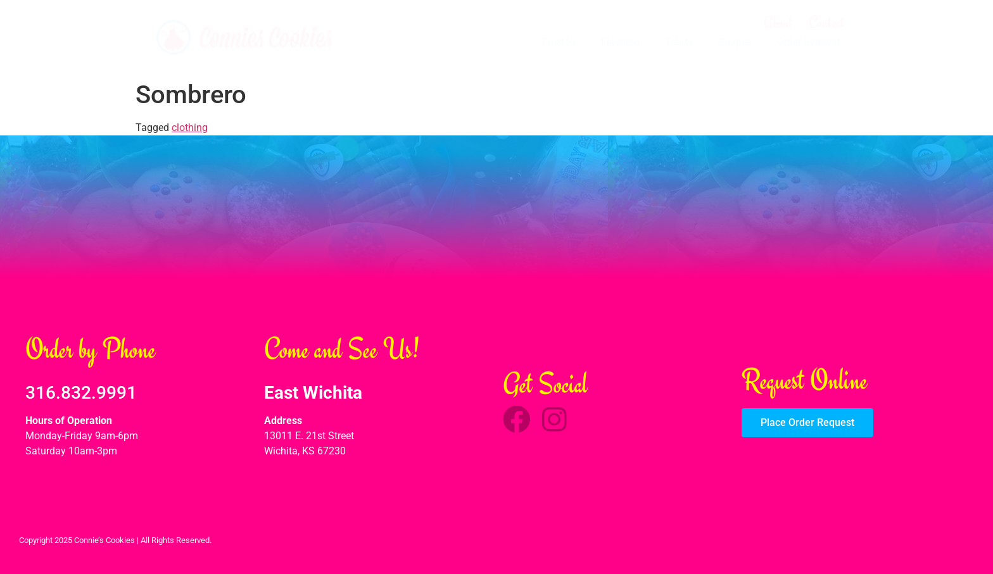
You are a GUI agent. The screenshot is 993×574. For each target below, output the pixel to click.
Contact (826, 23)
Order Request (808, 42)
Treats (679, 42)
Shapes (735, 42)
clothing (190, 128)
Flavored (620, 42)
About (778, 23)
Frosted (559, 42)
